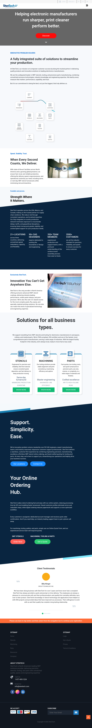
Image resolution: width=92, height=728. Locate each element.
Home (12, 636)
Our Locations (19, 464)
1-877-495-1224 (21, 679)
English (71, 1)
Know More (21, 390)
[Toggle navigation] (87, 6)
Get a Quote (42, 542)
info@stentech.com (22, 686)
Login (65, 636)
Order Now (17, 542)
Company (13, 656)
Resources (13, 652)
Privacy (65, 644)
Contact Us (37, 464)
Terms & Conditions (69, 648)
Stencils (12, 640)
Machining (13, 644)
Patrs (12, 648)
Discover (46, 36)
